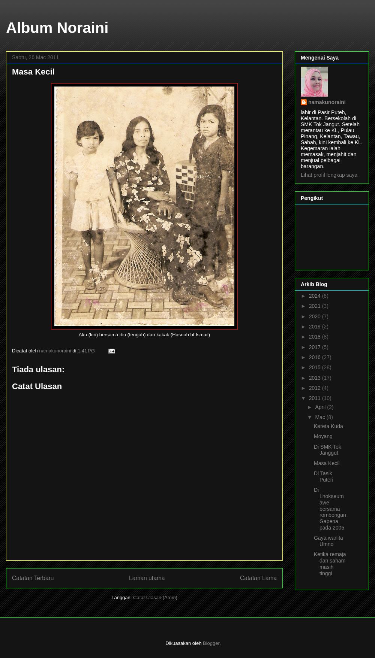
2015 (315, 367)
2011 (315, 398)
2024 (315, 296)
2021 (315, 306)
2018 (315, 337)
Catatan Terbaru (33, 578)
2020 (315, 316)
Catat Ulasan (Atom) (155, 597)
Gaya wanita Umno (328, 541)
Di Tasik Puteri (323, 476)
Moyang (323, 436)
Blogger (211, 643)
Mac (320, 417)
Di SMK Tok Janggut (327, 450)
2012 (315, 388)
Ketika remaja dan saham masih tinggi (330, 563)
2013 (315, 378)
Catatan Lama (258, 578)
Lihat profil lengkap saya (329, 175)
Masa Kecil (326, 463)
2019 (315, 327)
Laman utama (147, 578)
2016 (315, 357)
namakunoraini (327, 102)
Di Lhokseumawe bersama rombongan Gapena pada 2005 (330, 509)
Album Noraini (57, 27)
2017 (315, 347)
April (321, 407)
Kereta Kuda (328, 426)
